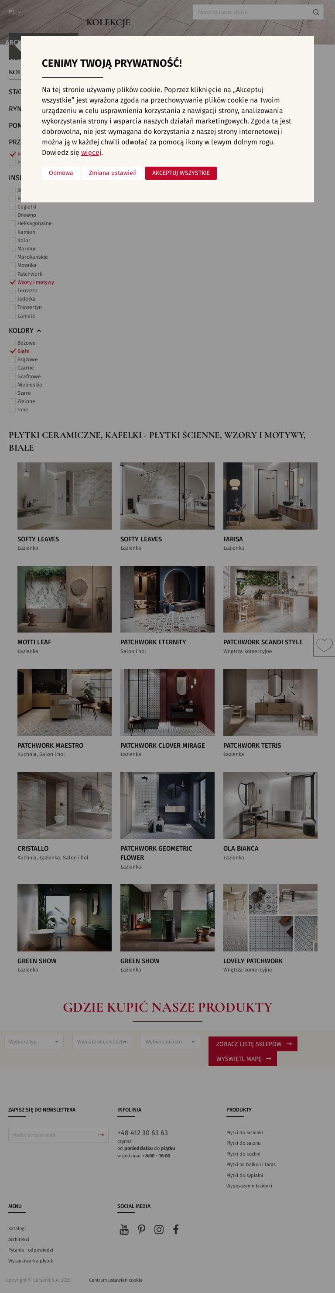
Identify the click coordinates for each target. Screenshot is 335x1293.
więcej (91, 152)
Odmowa (61, 173)
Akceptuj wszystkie (181, 173)
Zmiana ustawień (113, 173)
